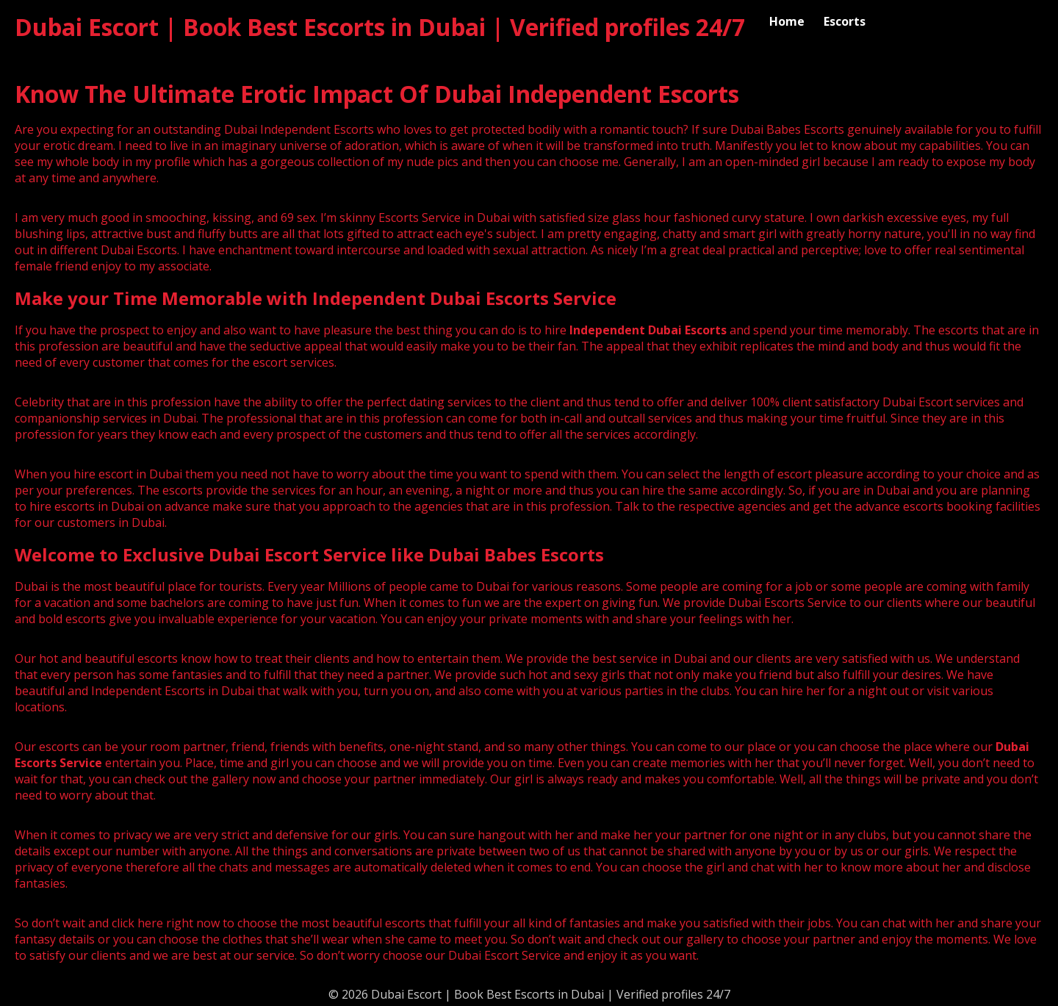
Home (787, 21)
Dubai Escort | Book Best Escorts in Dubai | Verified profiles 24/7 (380, 27)
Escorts (845, 21)
